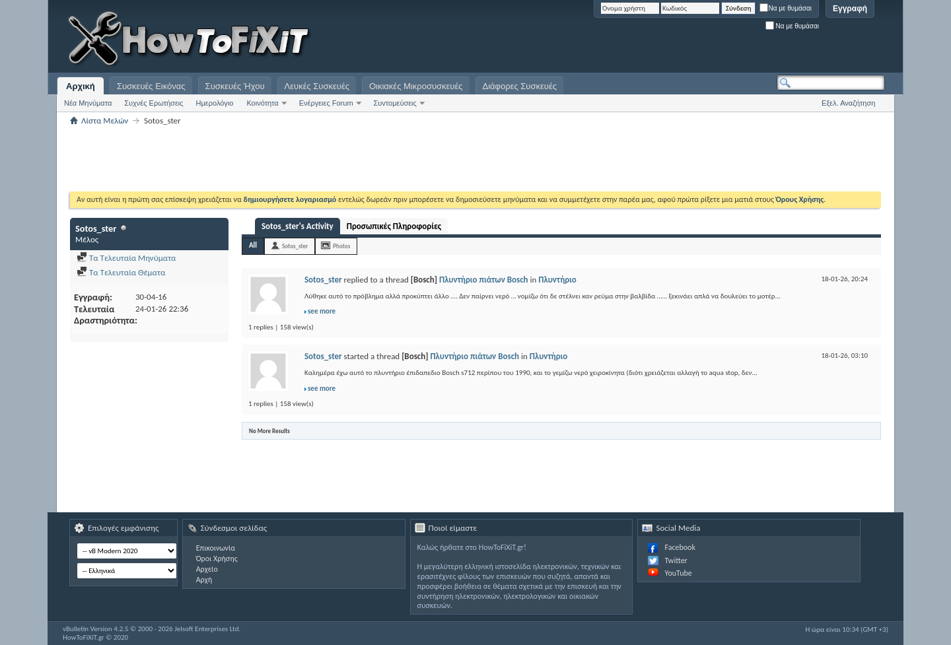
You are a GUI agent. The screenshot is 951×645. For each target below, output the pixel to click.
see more (321, 311)
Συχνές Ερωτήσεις (153, 103)
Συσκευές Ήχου (235, 86)
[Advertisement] (719, 39)
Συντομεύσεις (395, 103)
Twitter (675, 560)
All (253, 245)
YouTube (677, 573)
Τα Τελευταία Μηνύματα (126, 258)
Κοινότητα (262, 103)
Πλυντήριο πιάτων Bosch (483, 280)
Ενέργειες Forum (326, 103)
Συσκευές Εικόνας (151, 86)
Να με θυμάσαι (785, 8)
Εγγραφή (850, 8)
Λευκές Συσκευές (317, 86)
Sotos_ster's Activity (298, 226)
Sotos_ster (295, 246)
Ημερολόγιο (215, 103)
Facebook (679, 547)
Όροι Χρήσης (217, 558)
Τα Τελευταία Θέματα (121, 272)
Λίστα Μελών (104, 120)
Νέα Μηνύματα (88, 103)
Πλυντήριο (557, 280)
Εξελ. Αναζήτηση (848, 103)
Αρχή (204, 579)
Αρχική (80, 86)
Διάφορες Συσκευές (520, 86)
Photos (341, 246)
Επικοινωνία (215, 548)
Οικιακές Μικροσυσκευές (416, 86)
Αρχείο (207, 569)
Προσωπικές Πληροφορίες (394, 226)
